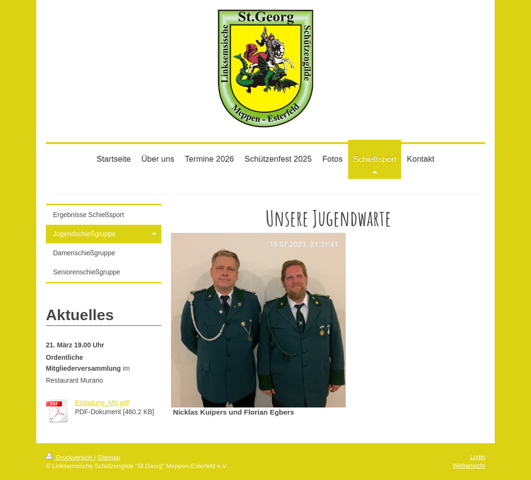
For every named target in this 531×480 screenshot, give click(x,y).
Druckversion (70, 457)
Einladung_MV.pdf (102, 403)
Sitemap (108, 457)
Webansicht (469, 465)
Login (477, 456)
